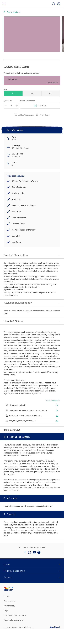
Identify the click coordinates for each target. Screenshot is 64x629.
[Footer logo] (13, 565)
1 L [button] (13, 93)
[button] (58, 3)
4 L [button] (31, 93)
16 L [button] (51, 93)
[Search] (53, 3)
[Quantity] (11, 106)
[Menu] (4, 4)
